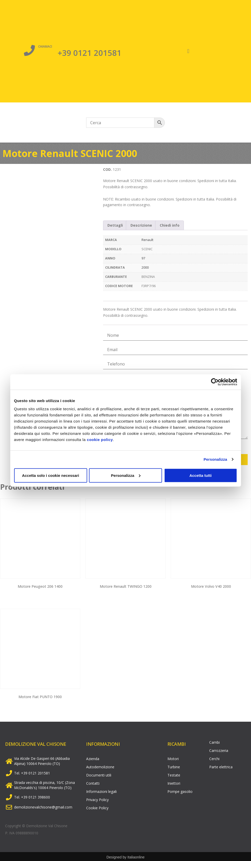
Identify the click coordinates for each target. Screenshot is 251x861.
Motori (173, 757)
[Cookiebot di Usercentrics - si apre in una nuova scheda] (214, 382)
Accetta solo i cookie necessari (50, 475)
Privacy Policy (97, 798)
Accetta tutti (200, 475)
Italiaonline (136, 856)
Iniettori (173, 782)
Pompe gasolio (180, 790)
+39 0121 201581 (90, 52)
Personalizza (215, 459)
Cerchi (214, 757)
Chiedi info (169, 225)
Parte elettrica (221, 765)
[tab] (115, 225)
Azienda (92, 757)
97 (143, 258)
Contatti (92, 782)
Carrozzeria (218, 749)
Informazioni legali (101, 790)
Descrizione (141, 225)
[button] (188, 51)
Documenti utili (98, 773)
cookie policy (100, 439)
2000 (145, 267)
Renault (147, 240)
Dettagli (115, 225)
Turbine (173, 765)
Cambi (214, 741)
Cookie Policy (97, 806)
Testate (173, 773)
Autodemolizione (100, 765)
